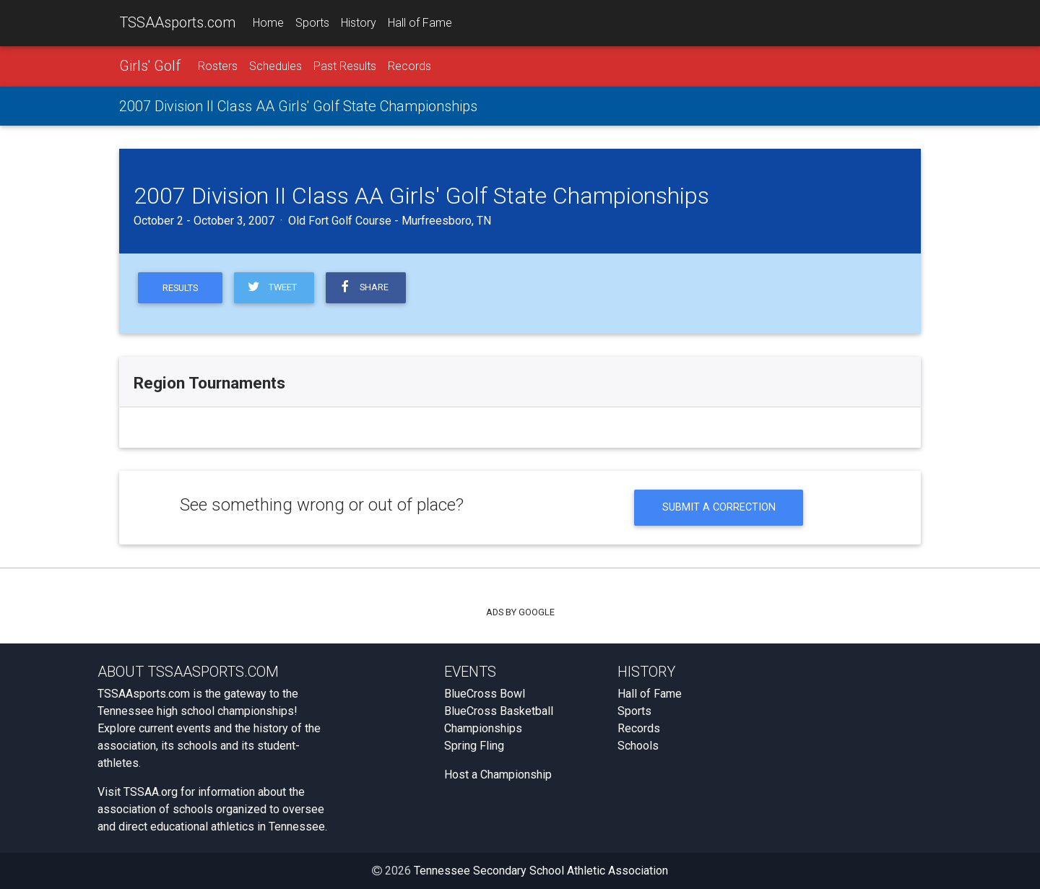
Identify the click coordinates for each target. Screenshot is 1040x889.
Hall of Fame (420, 23)
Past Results (344, 66)
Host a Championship (498, 774)
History (358, 23)
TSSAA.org (151, 792)
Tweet (271, 287)
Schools (638, 746)
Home (268, 23)
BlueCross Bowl (484, 694)
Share (363, 287)
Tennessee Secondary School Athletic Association (541, 870)
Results (180, 287)
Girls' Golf (150, 65)
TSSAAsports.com (177, 22)
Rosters (218, 66)
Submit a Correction (719, 507)
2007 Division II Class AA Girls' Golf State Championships (298, 106)
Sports (312, 23)
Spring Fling (474, 746)
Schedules (275, 66)
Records (409, 66)
